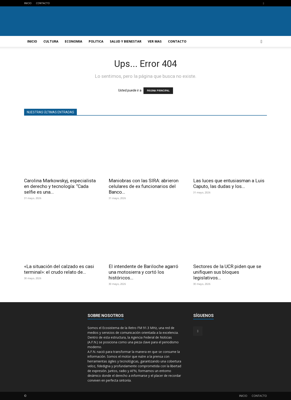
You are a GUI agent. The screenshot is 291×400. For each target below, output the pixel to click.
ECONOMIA (73, 41)
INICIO (28, 3)
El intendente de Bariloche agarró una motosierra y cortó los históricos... (143, 272)
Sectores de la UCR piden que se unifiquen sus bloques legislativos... (227, 272)
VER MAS (155, 41)
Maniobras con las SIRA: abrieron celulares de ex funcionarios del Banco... (143, 186)
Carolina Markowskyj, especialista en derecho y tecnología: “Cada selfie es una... (60, 186)
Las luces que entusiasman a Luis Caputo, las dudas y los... (228, 183)
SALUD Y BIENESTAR (125, 41)
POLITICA (96, 41)
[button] (261, 42)
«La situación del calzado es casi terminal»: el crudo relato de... (59, 269)
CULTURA (50, 41)
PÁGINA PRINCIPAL (158, 90)
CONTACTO (43, 3)
